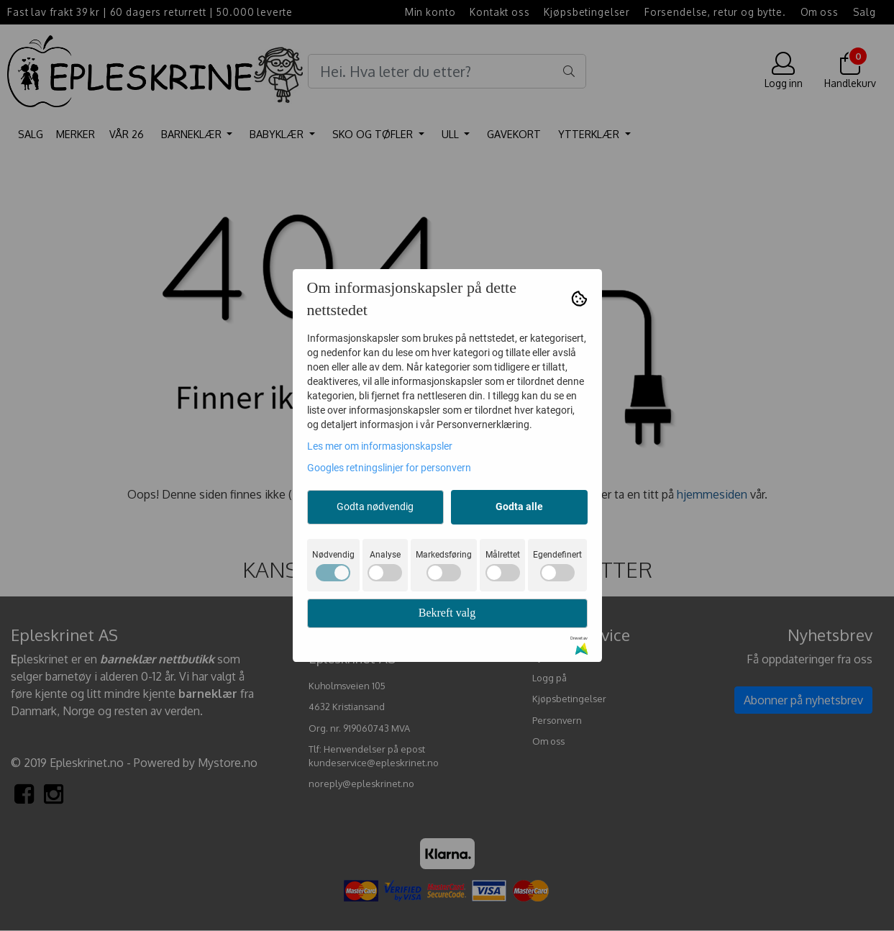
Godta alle (519, 506)
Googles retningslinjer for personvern (389, 467)
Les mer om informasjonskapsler (379, 446)
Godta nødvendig (375, 506)
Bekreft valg (447, 613)
